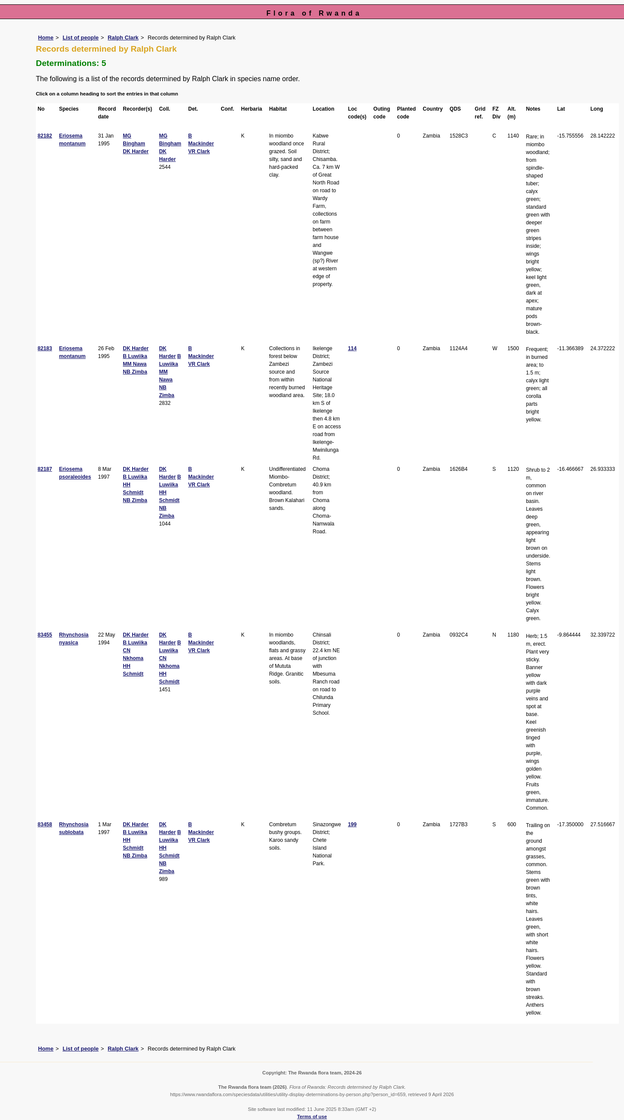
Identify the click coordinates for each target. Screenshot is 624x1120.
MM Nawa (135, 364)
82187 (45, 469)
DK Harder (136, 151)
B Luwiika (135, 356)
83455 (45, 635)
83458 (45, 824)
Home (46, 37)
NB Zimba (135, 372)
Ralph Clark (123, 37)
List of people (80, 37)
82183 (45, 348)
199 (352, 824)
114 (352, 348)
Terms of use (312, 1116)
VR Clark (199, 151)
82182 (45, 136)
